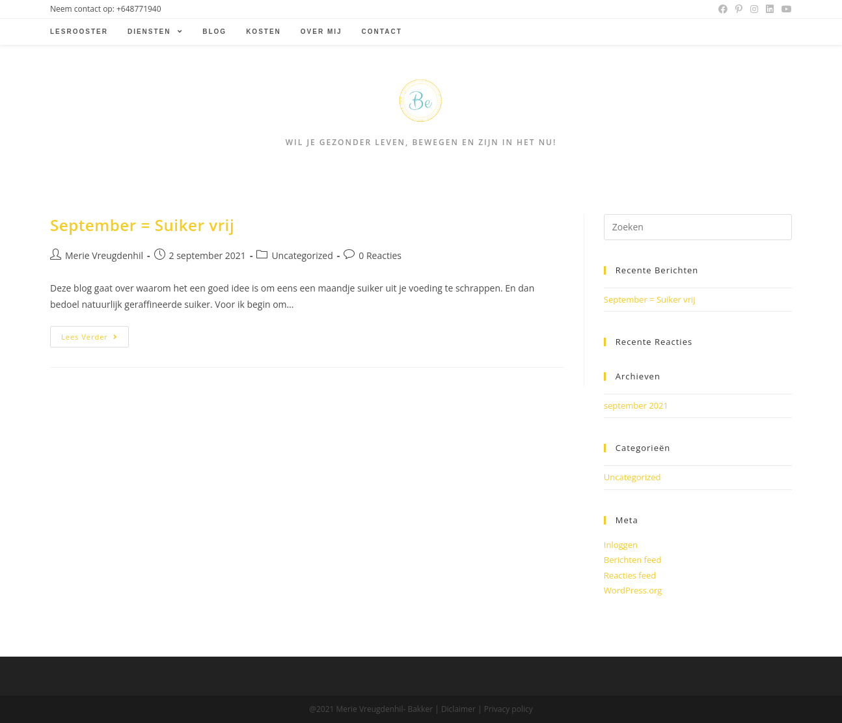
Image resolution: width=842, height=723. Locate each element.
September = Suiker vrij (142, 225)
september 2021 (636, 405)
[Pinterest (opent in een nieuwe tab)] (738, 9)
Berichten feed (633, 560)
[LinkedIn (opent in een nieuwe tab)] (770, 9)
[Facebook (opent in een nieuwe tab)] (722, 9)
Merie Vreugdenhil (104, 255)
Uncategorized (302, 255)
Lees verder (89, 337)
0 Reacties (380, 255)
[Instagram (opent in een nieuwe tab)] (754, 9)
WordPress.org (633, 590)
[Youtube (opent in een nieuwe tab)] (785, 9)
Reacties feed (630, 575)
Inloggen (621, 545)
